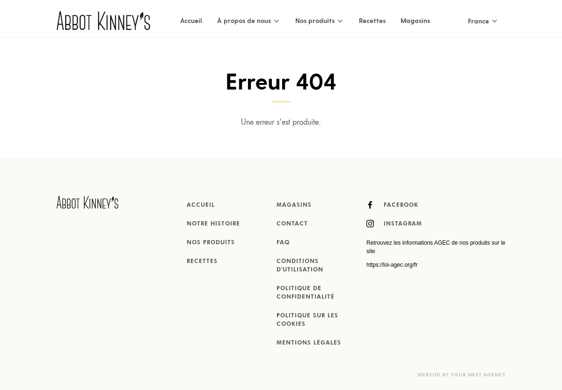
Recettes (372, 20)
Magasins (415, 20)
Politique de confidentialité (306, 293)
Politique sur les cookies (307, 320)
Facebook (392, 205)
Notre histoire (213, 224)
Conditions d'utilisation (300, 266)
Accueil (191, 20)
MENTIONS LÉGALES (309, 343)
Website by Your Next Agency (461, 375)
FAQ (283, 243)
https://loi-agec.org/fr (391, 265)
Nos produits (211, 243)
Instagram (394, 223)
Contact (292, 224)
